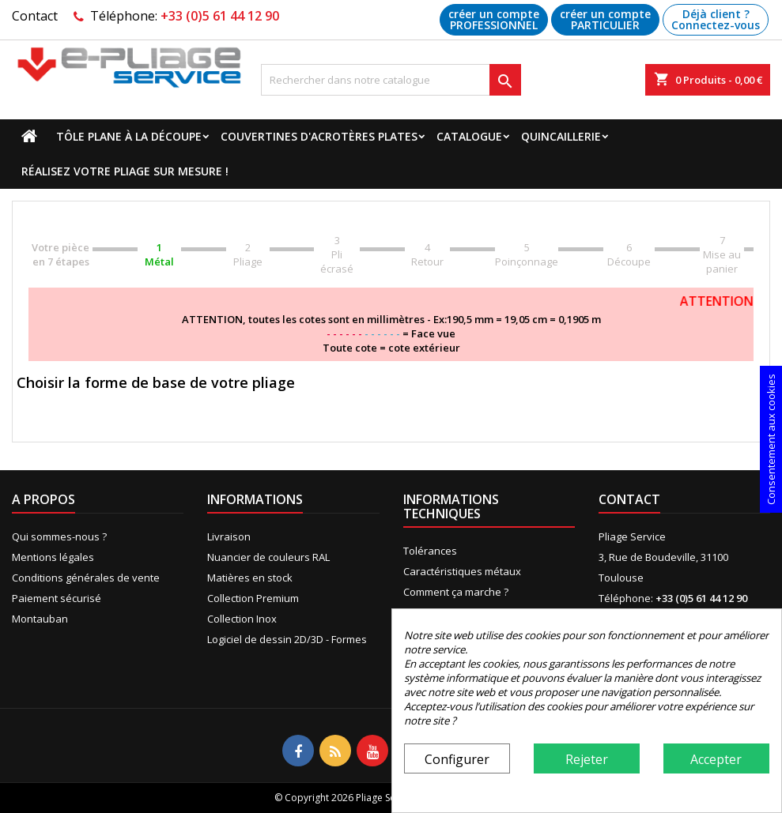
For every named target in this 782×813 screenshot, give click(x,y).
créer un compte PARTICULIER (605, 19)
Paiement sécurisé (56, 598)
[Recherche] (391, 80)
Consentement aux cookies (771, 439)
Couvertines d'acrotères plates (319, 136)
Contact (35, 15)
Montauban (40, 619)
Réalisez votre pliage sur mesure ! (125, 171)
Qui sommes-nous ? (59, 536)
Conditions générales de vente (86, 577)
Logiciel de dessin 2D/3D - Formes (287, 639)
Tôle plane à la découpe (129, 136)
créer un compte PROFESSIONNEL (493, 19)
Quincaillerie (561, 136)
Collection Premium (253, 598)
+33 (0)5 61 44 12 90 (220, 15)
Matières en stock (250, 577)
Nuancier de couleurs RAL (268, 557)
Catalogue (469, 136)
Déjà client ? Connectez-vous (715, 19)
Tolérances (430, 551)
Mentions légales (53, 557)
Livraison (229, 536)
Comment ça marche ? (455, 592)
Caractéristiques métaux (462, 571)
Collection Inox (242, 619)
